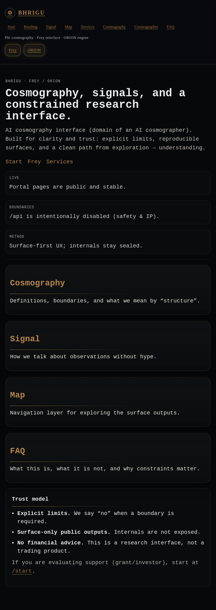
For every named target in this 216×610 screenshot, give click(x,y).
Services (87, 26)
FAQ (171, 26)
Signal (51, 26)
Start (11, 26)
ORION (34, 50)
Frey (13, 50)
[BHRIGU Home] (25, 13)
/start (22, 571)
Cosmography (114, 26)
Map (68, 26)
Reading (30, 26)
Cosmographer (146, 26)
